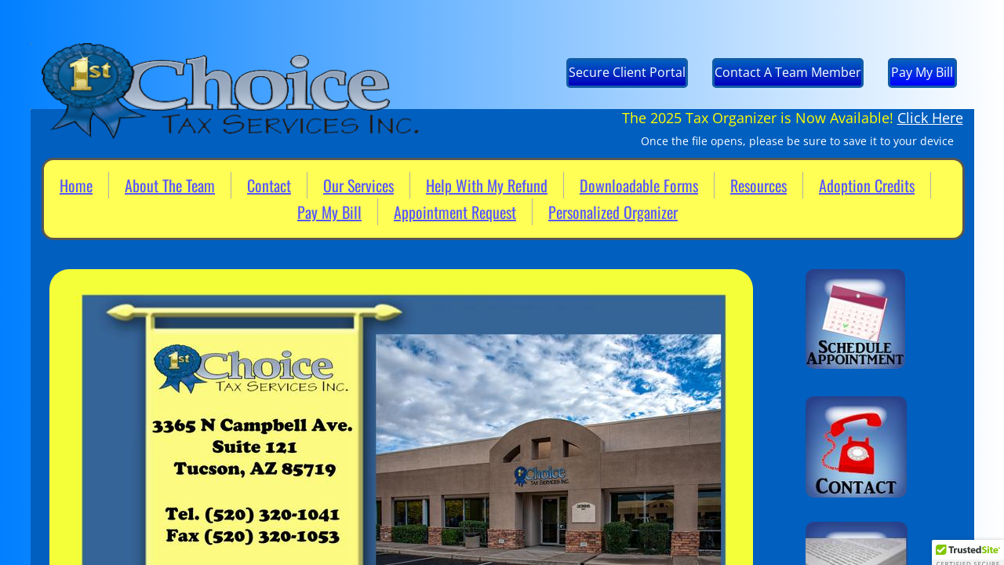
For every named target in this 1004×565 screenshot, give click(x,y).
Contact (269, 185)
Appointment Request (455, 212)
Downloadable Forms (639, 185)
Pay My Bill (329, 212)
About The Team (170, 185)
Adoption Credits (867, 185)
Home (76, 185)
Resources (758, 185)
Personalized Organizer (613, 212)
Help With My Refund (486, 185)
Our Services (358, 185)
